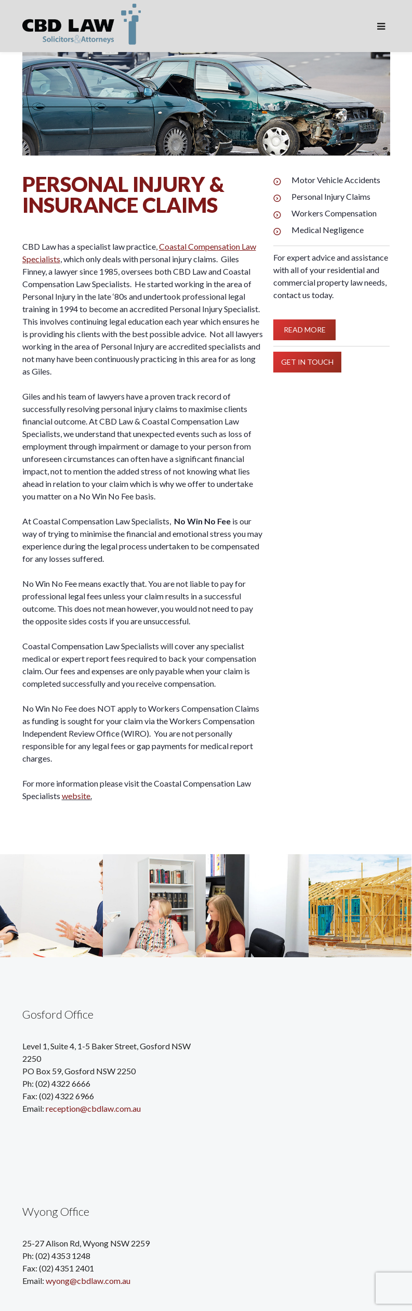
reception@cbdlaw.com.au (93, 1108)
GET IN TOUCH (307, 361)
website (76, 796)
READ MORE (305, 329)
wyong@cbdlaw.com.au (88, 1281)
